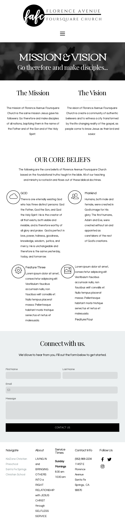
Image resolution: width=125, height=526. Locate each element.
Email (9, 384)
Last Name (68, 369)
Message (11, 398)
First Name (12, 369)
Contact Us (62, 427)
